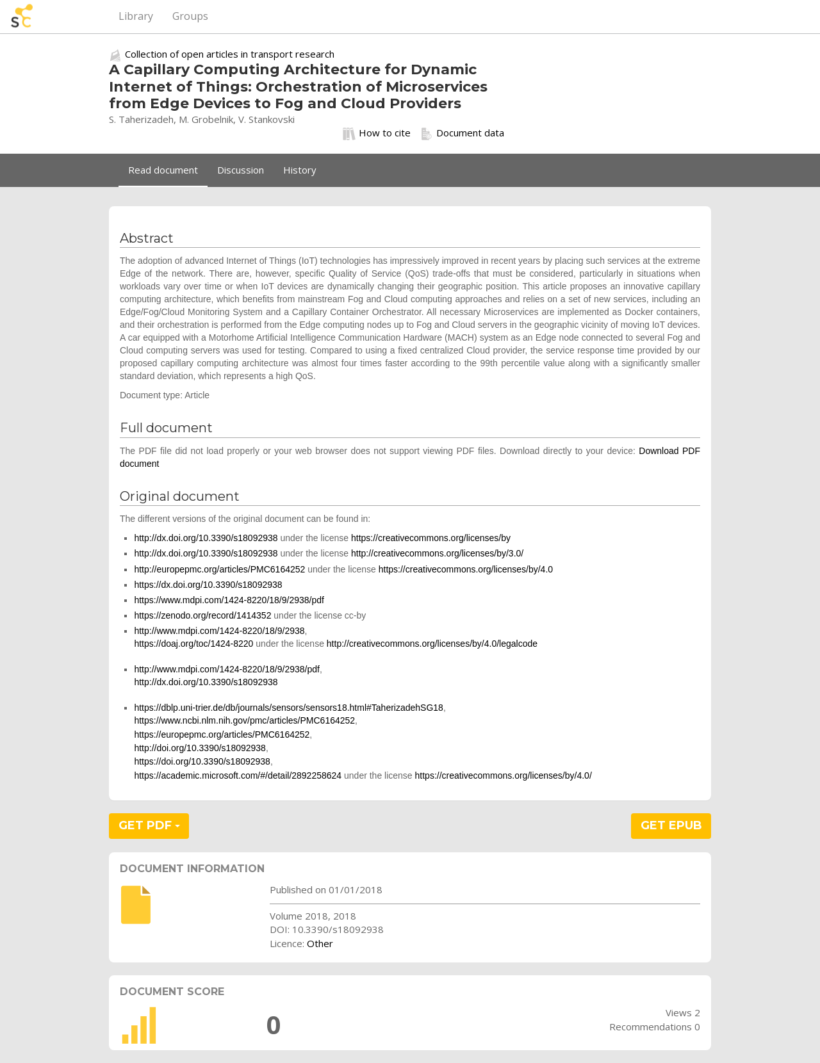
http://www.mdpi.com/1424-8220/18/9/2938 (219, 631)
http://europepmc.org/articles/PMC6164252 (219, 569)
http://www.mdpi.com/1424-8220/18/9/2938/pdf (227, 669)
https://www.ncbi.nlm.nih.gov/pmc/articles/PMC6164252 (244, 720)
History (299, 169)
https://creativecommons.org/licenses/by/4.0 (466, 569)
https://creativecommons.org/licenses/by (431, 538)
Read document (163, 169)
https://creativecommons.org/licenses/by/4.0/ (503, 775)
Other (320, 943)
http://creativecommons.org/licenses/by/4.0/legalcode (432, 643)
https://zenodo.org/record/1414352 (202, 615)
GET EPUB (671, 825)
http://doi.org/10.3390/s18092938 (200, 748)
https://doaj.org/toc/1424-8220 (193, 643)
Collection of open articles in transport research (229, 53)
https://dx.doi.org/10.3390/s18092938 (208, 585)
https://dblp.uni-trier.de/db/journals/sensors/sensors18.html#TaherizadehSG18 (288, 707)
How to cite (377, 133)
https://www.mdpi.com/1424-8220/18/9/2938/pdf (229, 600)
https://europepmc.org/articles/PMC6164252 (221, 734)
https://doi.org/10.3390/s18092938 (202, 761)
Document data (462, 133)
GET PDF (149, 825)
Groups (190, 16)
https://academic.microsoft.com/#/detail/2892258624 (237, 775)
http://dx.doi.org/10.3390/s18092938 (205, 538)
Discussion (240, 169)
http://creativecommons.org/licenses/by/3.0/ (437, 553)
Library (136, 16)
